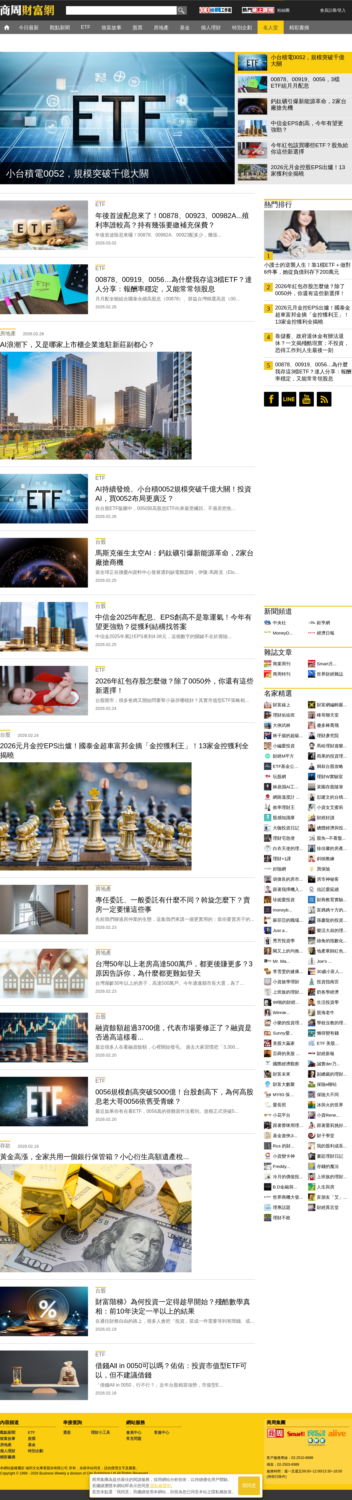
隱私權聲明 (160, 1485)
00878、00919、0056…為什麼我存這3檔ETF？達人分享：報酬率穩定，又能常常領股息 (313, 372)
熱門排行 (278, 204)
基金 (31, 1445)
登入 (342, 10)
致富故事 (7, 1438)
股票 (31, 1438)
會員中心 (133, 1432)
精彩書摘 (7, 1457)
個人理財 (7, 1451)
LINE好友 (289, 399)
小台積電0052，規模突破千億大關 (77, 173)
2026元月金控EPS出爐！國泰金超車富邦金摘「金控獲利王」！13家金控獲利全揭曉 (312, 315)
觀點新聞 (7, 1432)
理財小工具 (100, 1432)
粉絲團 (283, 10)
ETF (31, 1432)
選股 (67, 1432)
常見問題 (133, 1438)
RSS (324, 399)
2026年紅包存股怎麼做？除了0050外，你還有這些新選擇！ (310, 289)
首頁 (12, 27)
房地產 (5, 1445)
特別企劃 (35, 1451)
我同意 (249, 1485)
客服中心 (161, 1432)
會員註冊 (328, 10)
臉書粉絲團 (271, 399)
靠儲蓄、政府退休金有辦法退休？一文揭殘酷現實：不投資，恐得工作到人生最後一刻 (312, 343)
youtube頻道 (306, 399)
